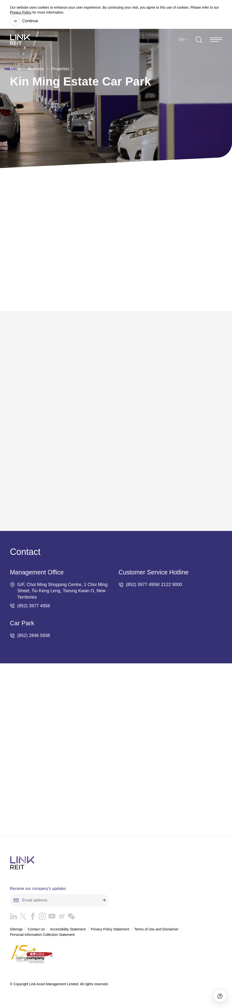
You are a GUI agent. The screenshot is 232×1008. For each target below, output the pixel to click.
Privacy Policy (20, 12)
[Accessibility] (216, 992)
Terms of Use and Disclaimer (156, 931)
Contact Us (36, 931)
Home (15, 69)
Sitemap (16, 931)
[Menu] (216, 42)
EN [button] (182, 41)
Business (36, 69)
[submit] (104, 902)
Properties (60, 69)
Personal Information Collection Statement (42, 936)
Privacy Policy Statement (110, 931)
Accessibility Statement (68, 931)
